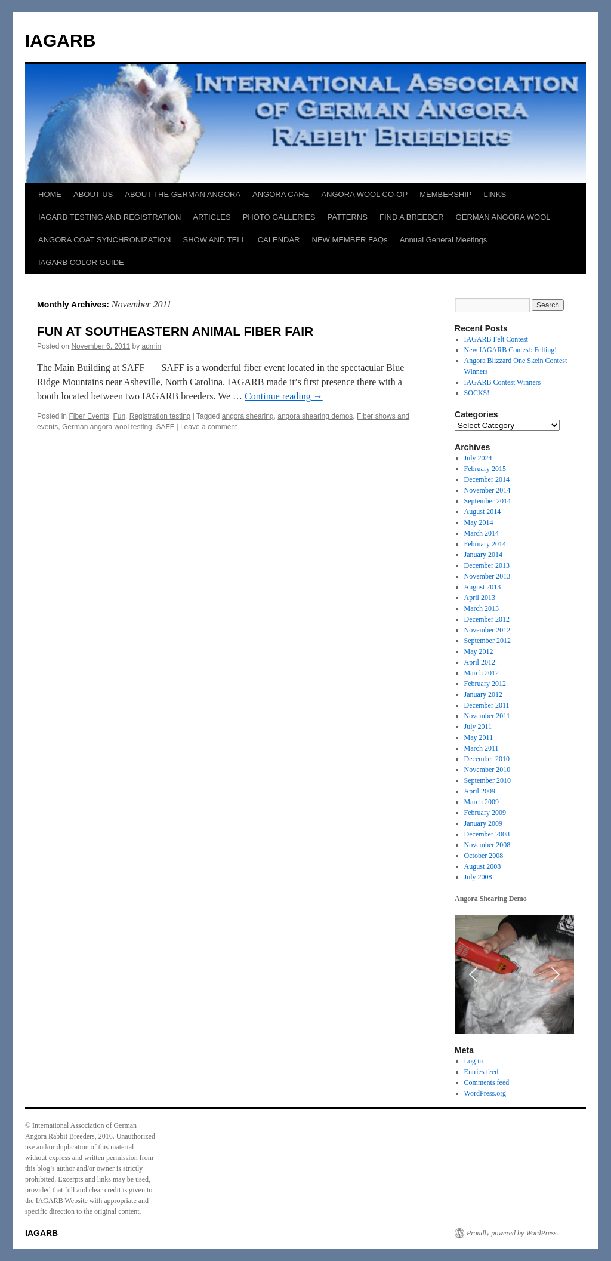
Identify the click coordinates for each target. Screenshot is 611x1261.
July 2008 (478, 877)
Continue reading (284, 396)
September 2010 (487, 780)
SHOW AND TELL (214, 239)
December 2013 (487, 565)
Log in (473, 1061)
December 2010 (487, 759)
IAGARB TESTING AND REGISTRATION (109, 217)
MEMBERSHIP (445, 194)
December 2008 (487, 834)
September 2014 (487, 501)
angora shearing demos (315, 416)
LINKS (495, 194)
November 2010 (487, 769)
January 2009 (483, 823)
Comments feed (487, 1082)
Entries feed (481, 1072)
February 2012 (485, 683)
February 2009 (485, 812)
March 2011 (481, 748)
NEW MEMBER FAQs (350, 239)
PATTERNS (348, 217)
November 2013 (487, 576)
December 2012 (487, 619)
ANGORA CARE (280, 194)
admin (152, 346)
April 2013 (479, 597)
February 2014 (485, 544)
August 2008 (482, 866)
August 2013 (482, 587)
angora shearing (248, 416)
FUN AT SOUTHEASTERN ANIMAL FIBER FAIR (175, 331)
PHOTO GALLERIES (279, 217)
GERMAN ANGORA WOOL (503, 217)
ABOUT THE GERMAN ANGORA (182, 194)
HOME (49, 194)
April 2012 (479, 662)
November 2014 (487, 490)
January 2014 (483, 554)
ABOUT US (93, 194)
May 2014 (478, 522)
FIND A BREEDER (411, 217)
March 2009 (481, 802)
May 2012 (478, 651)
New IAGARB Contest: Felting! (510, 350)
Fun (119, 416)
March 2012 (481, 673)
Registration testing (160, 416)
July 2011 (478, 726)
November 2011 (487, 716)
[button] (473, 974)
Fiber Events (89, 416)
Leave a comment (208, 427)
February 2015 (485, 469)
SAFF (165, 427)
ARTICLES (211, 217)
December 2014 (487, 479)
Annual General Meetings (443, 239)
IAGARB (60, 40)
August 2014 (482, 512)
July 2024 (478, 458)
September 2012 (487, 640)
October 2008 (484, 855)
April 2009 (479, 791)
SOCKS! (477, 393)
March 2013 (481, 608)
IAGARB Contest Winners (502, 382)
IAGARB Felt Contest (496, 339)
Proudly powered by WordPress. (512, 1233)
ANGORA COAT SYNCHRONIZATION (104, 239)
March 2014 (481, 533)
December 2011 (487, 705)
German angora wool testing (107, 427)
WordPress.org (485, 1093)
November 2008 (487, 845)
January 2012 (483, 694)
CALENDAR (279, 239)
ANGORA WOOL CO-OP (364, 194)
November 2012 (487, 630)
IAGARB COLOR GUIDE (81, 262)
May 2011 (478, 737)
